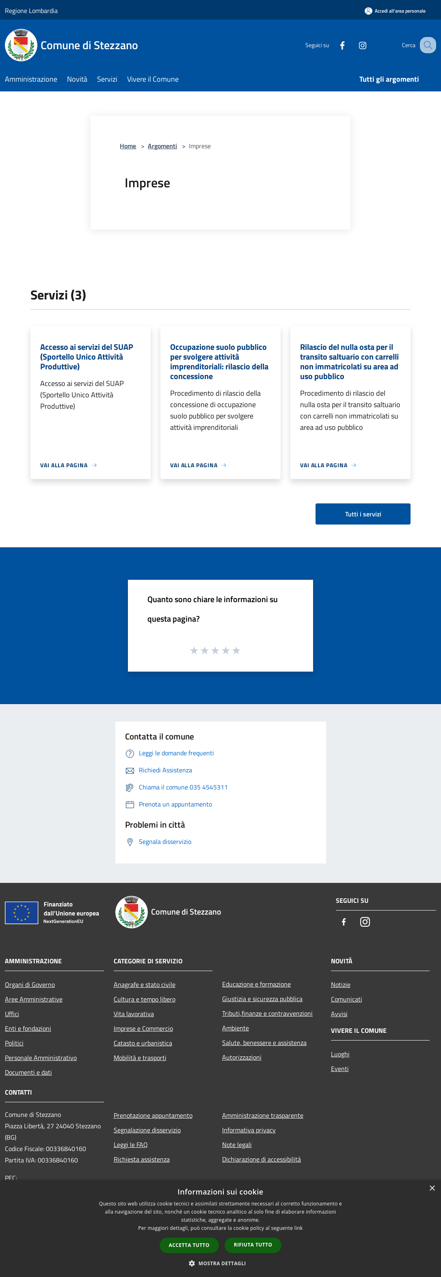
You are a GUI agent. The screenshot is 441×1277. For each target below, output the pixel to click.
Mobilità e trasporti (140, 1057)
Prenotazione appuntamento (153, 1115)
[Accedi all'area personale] (395, 10)
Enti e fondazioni (28, 1028)
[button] (220, 1263)
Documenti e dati (28, 1072)
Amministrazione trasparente (262, 1115)
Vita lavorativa (134, 1014)
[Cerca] (426, 45)
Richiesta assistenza (142, 1159)
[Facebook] (334, 44)
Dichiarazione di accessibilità (261, 1159)
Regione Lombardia (31, 10)
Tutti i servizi (363, 514)
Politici (14, 1043)
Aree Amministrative (34, 999)
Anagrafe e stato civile (144, 984)
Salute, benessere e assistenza (264, 1042)
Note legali (237, 1144)
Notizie (340, 984)
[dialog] (220, 1228)
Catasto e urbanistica (143, 1043)
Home (128, 146)
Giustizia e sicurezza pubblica (262, 999)
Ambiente (235, 1028)
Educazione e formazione (256, 984)
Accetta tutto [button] (189, 1245)
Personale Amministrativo (41, 1057)
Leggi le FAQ (131, 1144)
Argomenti (162, 146)
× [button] (432, 1189)
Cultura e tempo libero (144, 999)
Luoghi (340, 1054)
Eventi (340, 1068)
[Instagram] (354, 44)
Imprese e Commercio (143, 1028)
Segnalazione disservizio (147, 1130)
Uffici (12, 1014)
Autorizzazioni (242, 1057)
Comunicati (346, 999)
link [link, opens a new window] (298, 1228)
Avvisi (339, 1014)
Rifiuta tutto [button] (253, 1244)
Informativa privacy (249, 1130)
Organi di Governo (30, 984)
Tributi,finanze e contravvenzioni (267, 1013)
